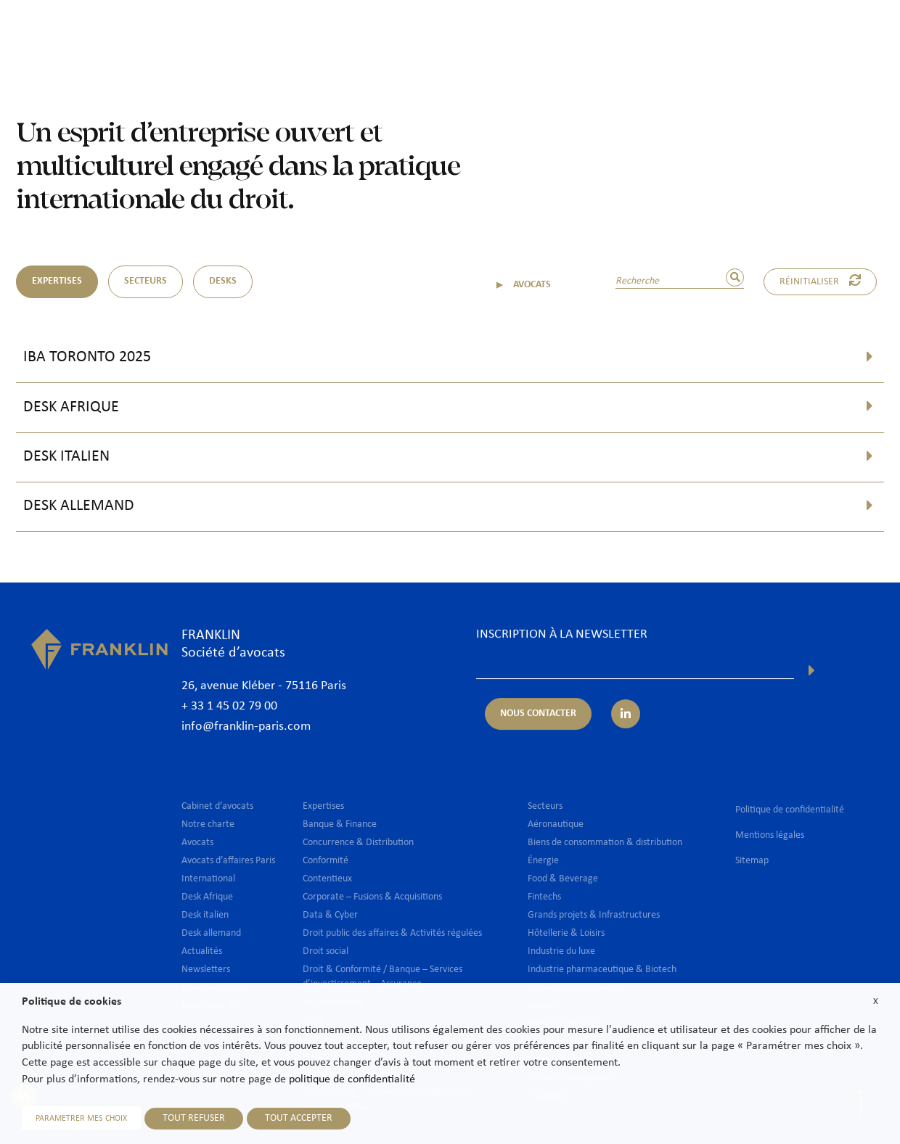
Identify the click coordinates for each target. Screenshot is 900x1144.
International (565, 34)
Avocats (366, 34)
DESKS (223, 281)
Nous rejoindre (726, 34)
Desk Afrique (71, 407)
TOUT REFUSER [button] (194, 1118)
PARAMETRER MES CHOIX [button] (81, 1118)
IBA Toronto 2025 (87, 357)
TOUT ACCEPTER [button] (298, 1118)
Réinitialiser (820, 280)
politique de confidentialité (352, 1079)
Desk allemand (78, 506)
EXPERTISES (57, 281)
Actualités (644, 34)
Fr (846, 70)
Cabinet (305, 34)
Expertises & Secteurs (459, 34)
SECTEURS (145, 281)
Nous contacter (821, 34)
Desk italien (66, 456)
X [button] (875, 1001)
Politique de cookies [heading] (71, 1002)
